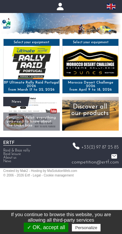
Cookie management (59, 175)
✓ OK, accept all (46, 227)
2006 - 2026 (15, 175)
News (16, 102)
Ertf (27, 175)
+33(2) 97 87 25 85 (100, 147)
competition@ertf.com (95, 162)
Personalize (86, 227)
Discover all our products (90, 110)
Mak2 (24, 171)
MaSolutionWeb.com (62, 171)
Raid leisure (12, 154)
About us (9, 158)
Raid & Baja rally (16, 150)
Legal (37, 175)
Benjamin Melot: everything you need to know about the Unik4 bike (31, 121)
